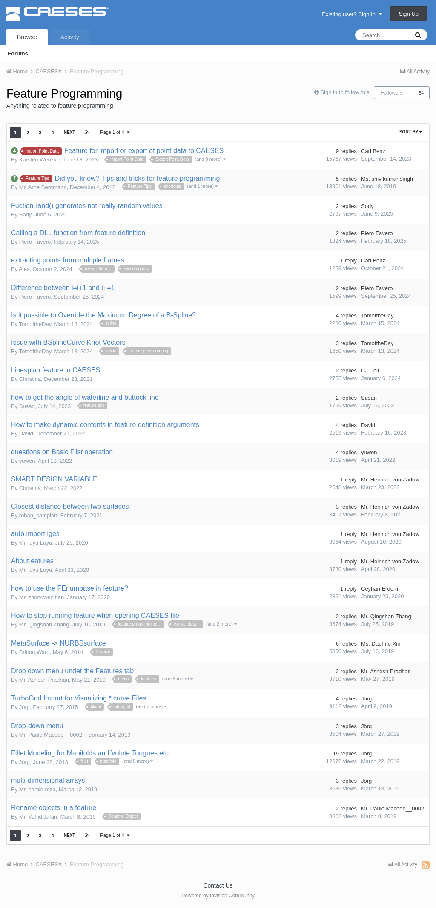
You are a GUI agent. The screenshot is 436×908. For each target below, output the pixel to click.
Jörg (24, 707)
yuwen (27, 461)
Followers (391, 93)
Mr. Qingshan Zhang (44, 624)
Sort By (410, 132)
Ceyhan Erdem (379, 588)
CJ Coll (370, 370)
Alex (24, 269)
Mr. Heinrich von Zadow (390, 479)
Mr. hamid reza (37, 789)
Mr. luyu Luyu (35, 542)
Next (69, 132)
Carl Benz (373, 151)
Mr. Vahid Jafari (38, 816)
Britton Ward (34, 652)
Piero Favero (35, 242)
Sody (25, 214)
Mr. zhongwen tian (41, 597)
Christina (30, 379)
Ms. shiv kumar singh (387, 179)
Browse (27, 37)
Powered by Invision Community (217, 896)
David (26, 433)
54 (421, 93)
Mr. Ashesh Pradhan (44, 680)
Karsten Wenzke (39, 159)
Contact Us (217, 885)
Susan (27, 406)
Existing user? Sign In (352, 14)
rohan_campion (38, 515)
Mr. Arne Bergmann (43, 187)
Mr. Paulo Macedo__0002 (50, 735)
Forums (18, 53)
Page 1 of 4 (114, 132)
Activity (69, 37)
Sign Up (409, 14)
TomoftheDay (35, 324)
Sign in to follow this (344, 92)
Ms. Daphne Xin (381, 643)
